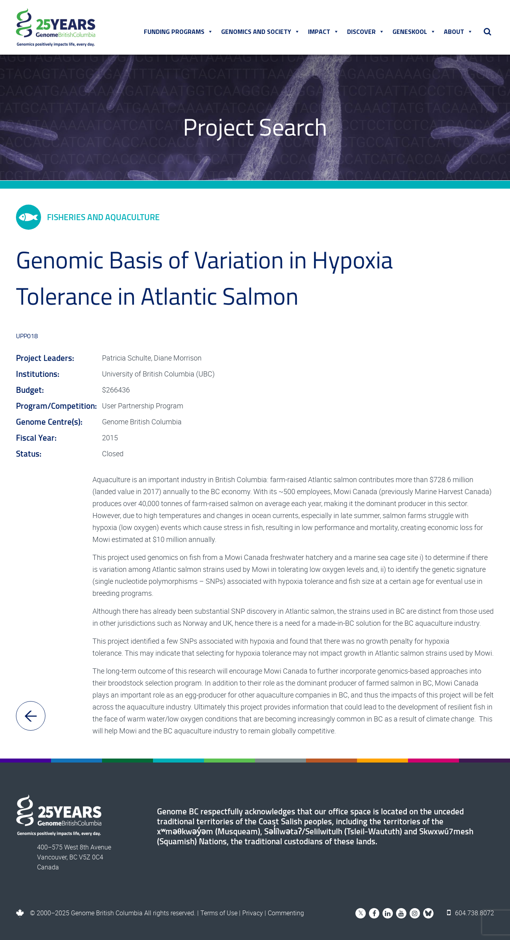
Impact (323, 31)
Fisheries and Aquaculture (88, 217)
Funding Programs (178, 31)
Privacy (252, 912)
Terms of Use (218, 912)
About (458, 31)
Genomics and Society (260, 31)
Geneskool (414, 31)
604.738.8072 (470, 912)
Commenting (286, 912)
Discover (365, 31)
